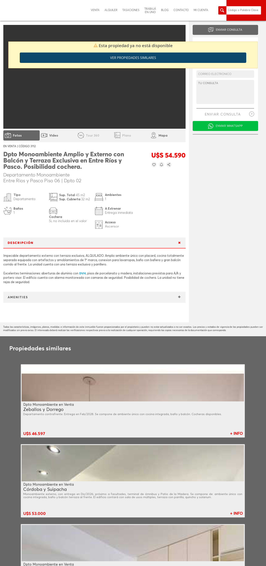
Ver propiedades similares (133, 57)
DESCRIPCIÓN (20, 242)
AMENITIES (18, 297)
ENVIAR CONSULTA (229, 29)
